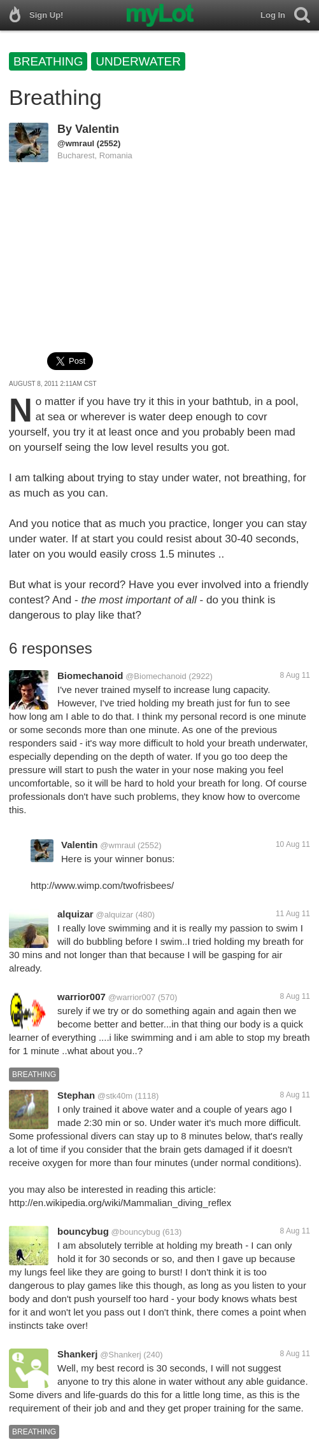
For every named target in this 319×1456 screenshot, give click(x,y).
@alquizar (114, 914)
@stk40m (114, 1096)
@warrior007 (132, 997)
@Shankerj (120, 1354)
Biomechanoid (90, 675)
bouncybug (83, 1231)
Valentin (97, 129)
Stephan (76, 1095)
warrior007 (81, 996)
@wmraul (75, 143)
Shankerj (77, 1354)
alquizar (75, 914)
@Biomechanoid (156, 676)
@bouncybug (135, 1232)
